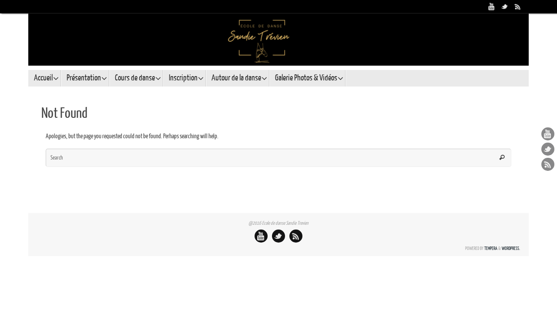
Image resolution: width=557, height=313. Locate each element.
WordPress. (511, 248)
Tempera (490, 248)
